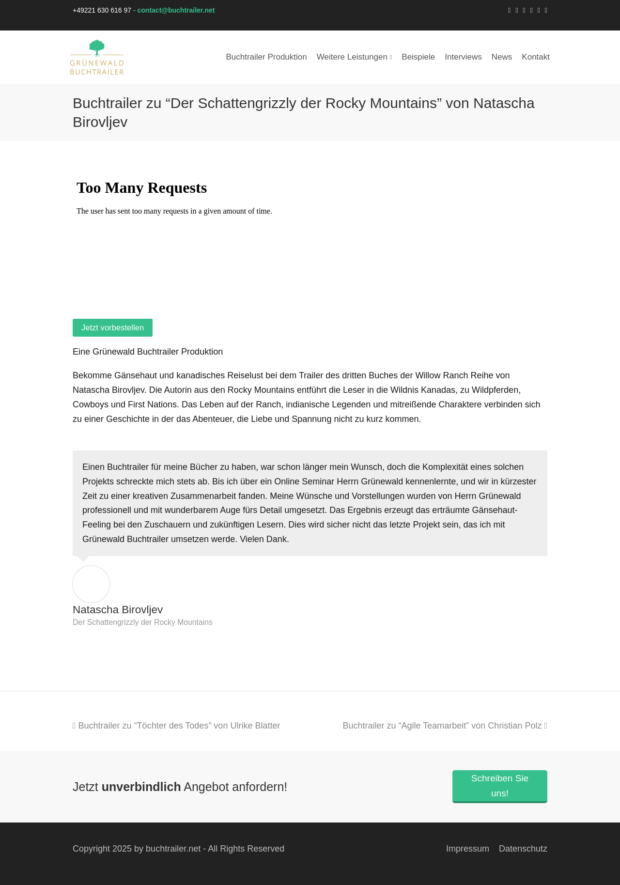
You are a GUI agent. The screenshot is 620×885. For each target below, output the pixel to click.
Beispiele (418, 57)
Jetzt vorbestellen (112, 327)
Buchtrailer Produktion (266, 57)
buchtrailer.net (173, 849)
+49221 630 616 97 (102, 10)
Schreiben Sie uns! (499, 785)
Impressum (467, 849)
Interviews (463, 57)
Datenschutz (523, 849)
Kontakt (536, 57)
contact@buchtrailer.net (176, 10)
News (502, 57)
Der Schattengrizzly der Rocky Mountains (143, 622)
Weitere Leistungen (354, 57)
